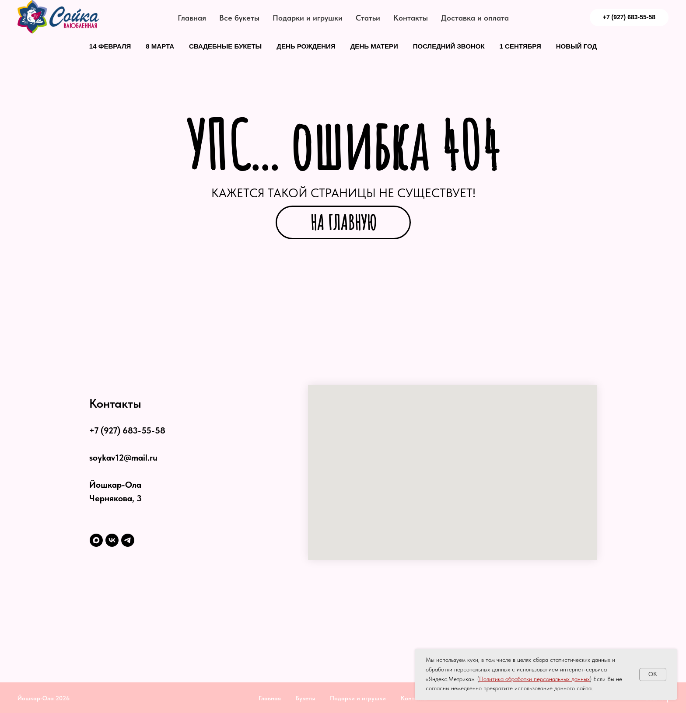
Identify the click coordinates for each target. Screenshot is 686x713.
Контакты (410, 17)
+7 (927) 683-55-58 (127, 430)
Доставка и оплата (475, 17)
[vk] (112, 540)
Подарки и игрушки (308, 17)
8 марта (160, 46)
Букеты (305, 698)
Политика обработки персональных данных (534, 678)
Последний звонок (449, 46)
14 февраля (110, 46)
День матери (374, 46)
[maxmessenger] (96, 540)
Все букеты (239, 17)
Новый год (576, 46)
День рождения (305, 46)
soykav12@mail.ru (123, 457)
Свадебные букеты (225, 46)
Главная (192, 17)
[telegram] (127, 540)
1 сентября (520, 46)
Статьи (368, 17)
